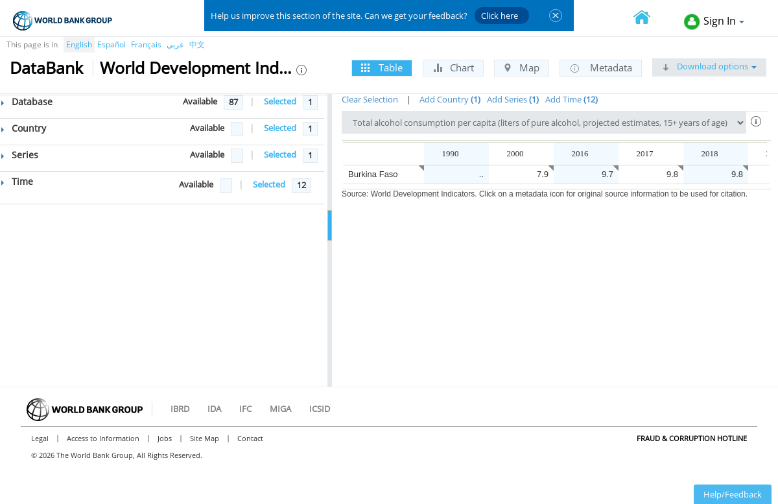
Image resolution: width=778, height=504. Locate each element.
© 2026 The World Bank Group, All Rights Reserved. (116, 455)
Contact (250, 438)
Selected (280, 101)
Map (521, 67)
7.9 (542, 174)
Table (382, 67)
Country (23, 128)
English (79, 44)
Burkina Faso (373, 174)
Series (19, 155)
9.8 (672, 174)
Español (111, 44)
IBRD (180, 408)
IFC (245, 408)
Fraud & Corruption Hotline (692, 438)
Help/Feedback (732, 494)
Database (27, 101)
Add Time (571, 99)
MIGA (280, 408)
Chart (453, 67)
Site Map (204, 438)
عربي (175, 44)
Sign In (714, 22)
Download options (709, 66)
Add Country (449, 99)
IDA (214, 408)
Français (146, 44)
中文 (197, 44)
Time (17, 181)
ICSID (319, 408)
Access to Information (103, 438)
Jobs (165, 438)
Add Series (513, 99)
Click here (499, 15)
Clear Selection (370, 99)
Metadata (600, 68)
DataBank (46, 67)
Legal (40, 438)
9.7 (607, 174)
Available (200, 101)
